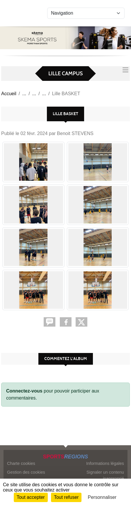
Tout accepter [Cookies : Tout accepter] (31, 497)
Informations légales (105, 463)
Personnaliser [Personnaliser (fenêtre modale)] (102, 497)
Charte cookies (21, 463)
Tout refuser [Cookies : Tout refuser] (66, 497)
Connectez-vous (24, 390)
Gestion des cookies (26, 472)
